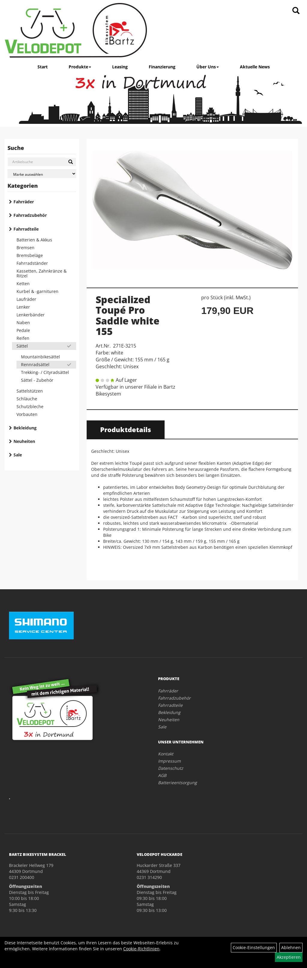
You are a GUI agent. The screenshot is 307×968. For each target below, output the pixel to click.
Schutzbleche (29, 406)
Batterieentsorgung (177, 782)
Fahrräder (23, 202)
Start (42, 67)
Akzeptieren (289, 957)
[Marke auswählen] (41, 173)
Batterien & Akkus (34, 240)
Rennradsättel (35, 364)
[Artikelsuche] (296, 11)
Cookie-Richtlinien (141, 949)
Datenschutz (170, 768)
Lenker (23, 307)
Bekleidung (25, 428)
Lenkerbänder (30, 315)
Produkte (80, 67)
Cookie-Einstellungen (254, 947)
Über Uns (207, 67)
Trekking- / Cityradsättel (45, 372)
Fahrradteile (26, 229)
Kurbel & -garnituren (37, 291)
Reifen (22, 338)
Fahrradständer (32, 263)
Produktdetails (125, 429)
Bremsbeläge (29, 255)
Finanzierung (162, 67)
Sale (17, 455)
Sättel (22, 346)
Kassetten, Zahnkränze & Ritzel (41, 273)
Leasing (120, 67)
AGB (162, 775)
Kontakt (165, 754)
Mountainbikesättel (40, 357)
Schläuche (26, 399)
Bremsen (25, 247)
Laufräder (26, 299)
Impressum (169, 761)
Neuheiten (24, 441)
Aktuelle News (255, 67)
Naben (23, 322)
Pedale (23, 330)
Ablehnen (291, 947)
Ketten (23, 283)
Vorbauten (26, 414)
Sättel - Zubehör (37, 380)
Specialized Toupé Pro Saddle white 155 (127, 315)
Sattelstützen (29, 391)
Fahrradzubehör (30, 215)
